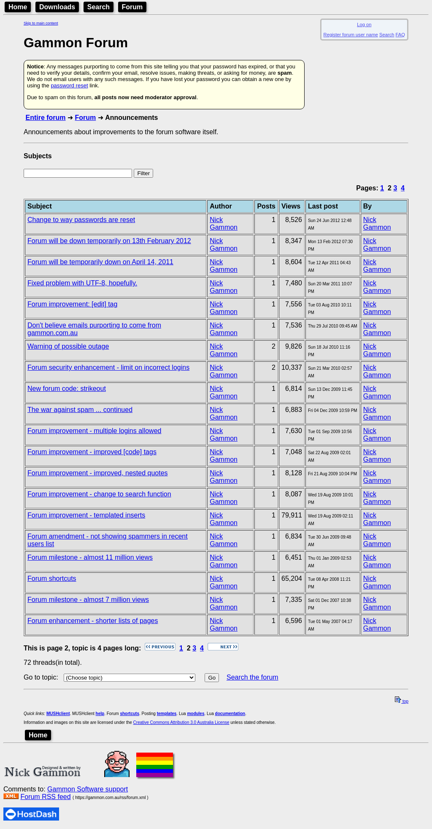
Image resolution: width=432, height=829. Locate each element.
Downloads (57, 7)
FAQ (400, 34)
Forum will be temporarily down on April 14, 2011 (100, 261)
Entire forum (45, 117)
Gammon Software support (87, 789)
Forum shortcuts (51, 578)
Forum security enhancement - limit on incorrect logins (108, 367)
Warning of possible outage (68, 346)
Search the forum (252, 677)
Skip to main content (41, 23)
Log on (364, 24)
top (401, 701)
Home (17, 7)
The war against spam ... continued (79, 409)
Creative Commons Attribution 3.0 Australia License (181, 722)
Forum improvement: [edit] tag (72, 304)
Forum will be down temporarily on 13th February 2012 (109, 240)
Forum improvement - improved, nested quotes (97, 473)
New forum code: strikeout (66, 388)
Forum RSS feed (45, 796)
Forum (132, 7)
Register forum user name (351, 34)
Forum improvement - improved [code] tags (92, 451)
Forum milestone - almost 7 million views (88, 599)
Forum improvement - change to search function (99, 494)
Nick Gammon (224, 223)
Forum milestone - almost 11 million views (90, 557)
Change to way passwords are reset (81, 219)
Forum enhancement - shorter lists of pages (92, 620)
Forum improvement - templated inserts (86, 515)
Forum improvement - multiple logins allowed (94, 430)
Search (98, 7)
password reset (69, 85)
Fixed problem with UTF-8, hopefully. (82, 283)
